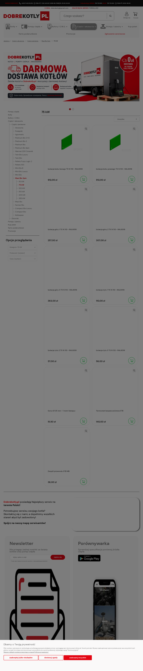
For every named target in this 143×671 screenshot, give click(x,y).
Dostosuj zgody (50, 658)
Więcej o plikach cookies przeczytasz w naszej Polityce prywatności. (26, 652)
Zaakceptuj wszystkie (77, 658)
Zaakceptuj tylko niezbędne (20, 658)
